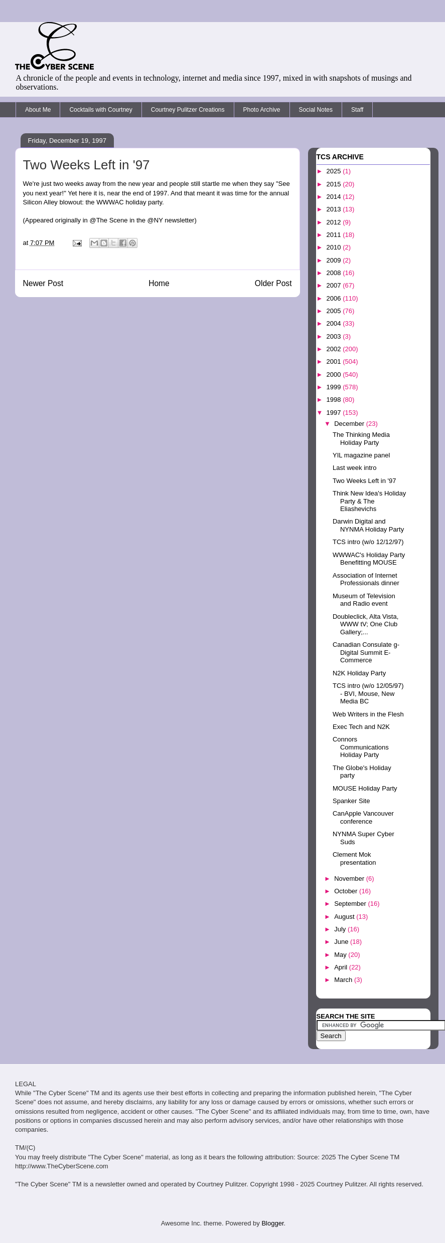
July (341, 929)
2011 (335, 234)
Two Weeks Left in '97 (364, 480)
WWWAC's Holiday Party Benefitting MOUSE (369, 559)
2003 (335, 336)
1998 (335, 399)
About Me (38, 109)
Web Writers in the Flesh (368, 714)
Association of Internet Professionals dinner (366, 579)
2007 (335, 285)
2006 (335, 298)
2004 (335, 323)
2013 (335, 209)
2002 (335, 349)
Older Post (273, 283)
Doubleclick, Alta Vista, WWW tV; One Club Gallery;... (365, 624)
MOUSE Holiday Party (365, 788)
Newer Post (43, 283)
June (342, 941)
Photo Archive (261, 109)
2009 (335, 260)
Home (159, 283)
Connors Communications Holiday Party (361, 747)
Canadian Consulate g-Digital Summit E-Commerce (366, 652)
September (351, 903)
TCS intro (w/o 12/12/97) (368, 542)
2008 (335, 273)
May (341, 954)
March (344, 979)
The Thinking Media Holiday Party (361, 438)
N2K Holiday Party (359, 673)
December (350, 423)
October (346, 891)
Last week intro (354, 467)
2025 (335, 171)
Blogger (272, 1223)
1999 (335, 387)
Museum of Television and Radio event (364, 600)
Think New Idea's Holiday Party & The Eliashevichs (369, 501)
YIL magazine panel (361, 455)
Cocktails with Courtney (100, 109)
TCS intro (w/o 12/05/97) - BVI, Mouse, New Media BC (368, 693)
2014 (335, 196)
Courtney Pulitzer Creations (188, 109)
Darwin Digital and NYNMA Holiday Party (368, 525)
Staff (357, 109)
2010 (335, 247)
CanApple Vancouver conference (363, 817)
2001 (335, 361)
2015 (335, 184)
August (345, 916)
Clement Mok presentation (354, 858)
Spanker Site (351, 801)
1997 (335, 412)
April (341, 967)
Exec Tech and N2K (361, 726)
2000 (335, 374)
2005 (335, 311)
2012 (335, 222)
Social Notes (316, 109)
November (350, 878)
